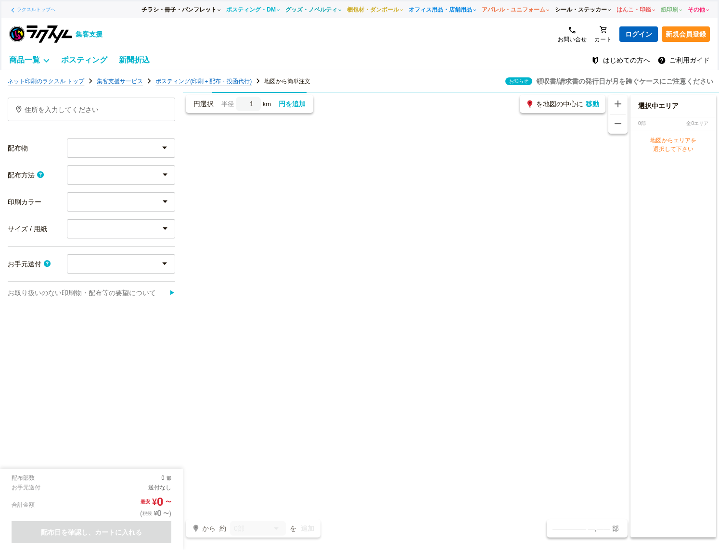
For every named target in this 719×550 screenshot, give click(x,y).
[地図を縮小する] (618, 124)
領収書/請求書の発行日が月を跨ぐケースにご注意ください (624, 81)
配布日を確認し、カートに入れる (91, 532)
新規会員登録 (686, 34)
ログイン (638, 34)
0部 (258, 529)
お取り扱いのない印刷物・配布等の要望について (91, 292)
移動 (592, 104)
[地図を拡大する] (618, 104)
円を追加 (292, 104)
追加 (307, 528)
